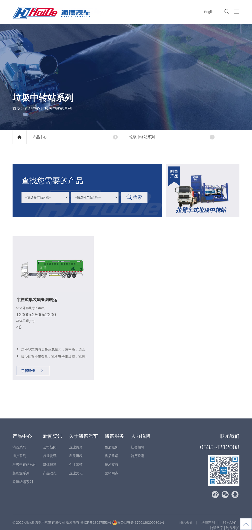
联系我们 (229, 430)
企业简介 (76, 442)
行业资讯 (49, 450)
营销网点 (111, 468)
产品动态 (49, 468)
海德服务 (114, 430)
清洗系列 (19, 442)
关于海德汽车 (83, 430)
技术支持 (111, 459)
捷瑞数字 (216, 522)
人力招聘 (140, 430)
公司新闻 (49, 442)
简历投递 (137, 450)
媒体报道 (49, 459)
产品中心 (32, 108)
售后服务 (111, 442)
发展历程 (76, 450)
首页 (16, 108)
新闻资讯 (52, 430)
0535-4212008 (219, 441)
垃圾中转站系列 (145, 137)
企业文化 (76, 468)
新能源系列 (21, 468)
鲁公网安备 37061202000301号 (138, 517)
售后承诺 (111, 450)
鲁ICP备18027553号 (95, 517)
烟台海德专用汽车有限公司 (44, 517)
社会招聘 (137, 442)
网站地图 (185, 517)
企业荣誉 (76, 459)
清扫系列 (19, 450)
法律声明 (207, 517)
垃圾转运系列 (23, 476)
